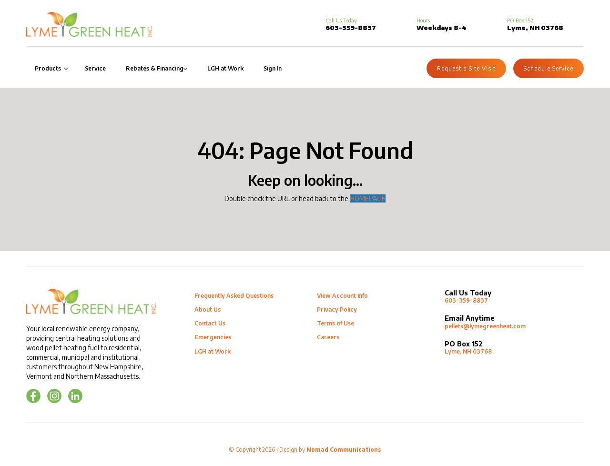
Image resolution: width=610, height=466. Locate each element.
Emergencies (212, 337)
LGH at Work (212, 351)
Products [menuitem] (48, 68)
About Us (207, 309)
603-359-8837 (350, 24)
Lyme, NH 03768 (514, 347)
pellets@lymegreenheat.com (514, 322)
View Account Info (342, 295)
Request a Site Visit (466, 68)
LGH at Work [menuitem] (225, 68)
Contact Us (209, 323)
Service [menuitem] (95, 68)
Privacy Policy (337, 309)
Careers (328, 337)
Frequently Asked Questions (234, 295)
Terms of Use (335, 323)
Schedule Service (548, 68)
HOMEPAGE (368, 198)
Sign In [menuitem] (273, 68)
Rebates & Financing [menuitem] (154, 68)
